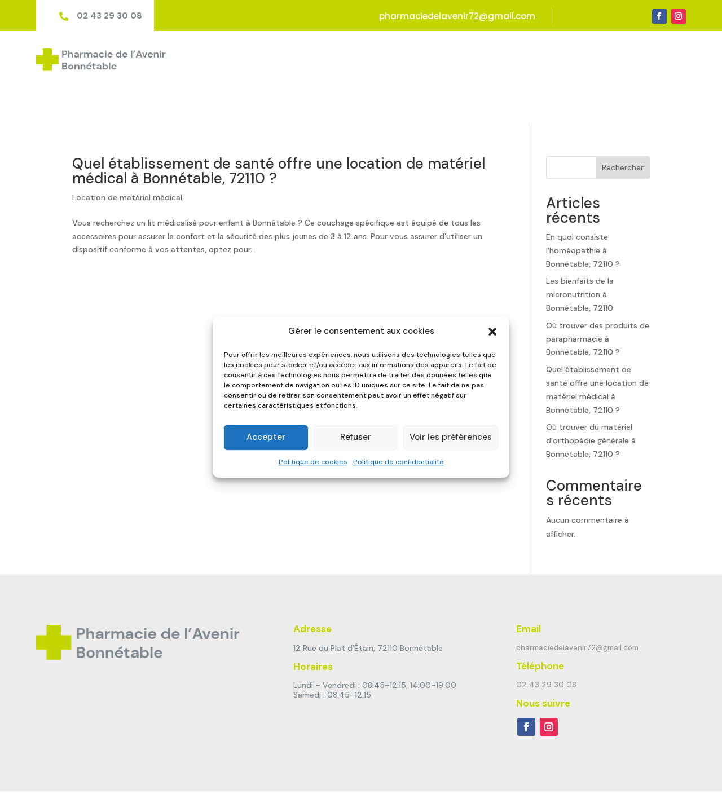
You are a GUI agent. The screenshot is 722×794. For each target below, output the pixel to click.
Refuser (355, 437)
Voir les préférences (451, 437)
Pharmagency (202, 773)
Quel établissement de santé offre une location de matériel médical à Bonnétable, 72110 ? (278, 132)
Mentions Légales (275, 773)
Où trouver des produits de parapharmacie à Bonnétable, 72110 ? (597, 300)
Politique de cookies (313, 461)
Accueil (385, 58)
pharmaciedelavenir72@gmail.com (457, 16)
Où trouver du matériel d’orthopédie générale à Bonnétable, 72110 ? (591, 402)
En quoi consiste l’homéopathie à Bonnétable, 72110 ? (583, 211)
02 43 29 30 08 (109, 15)
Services (430, 58)
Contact (669, 58)
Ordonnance (614, 58)
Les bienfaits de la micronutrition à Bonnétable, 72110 (580, 256)
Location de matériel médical (127, 158)
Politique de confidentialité (398, 461)
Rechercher (623, 128)
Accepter (265, 437)
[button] (492, 331)
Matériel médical (494, 58)
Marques (558, 58)
